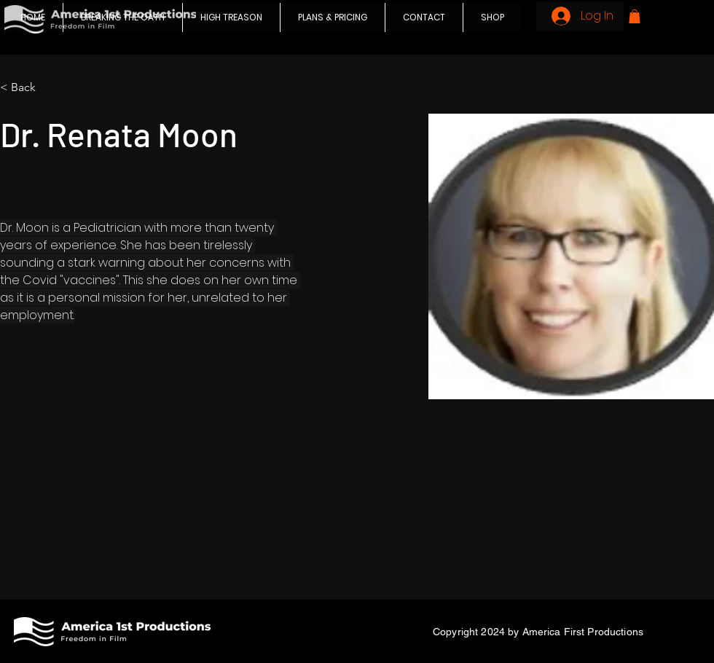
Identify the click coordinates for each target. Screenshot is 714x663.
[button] (634, 16)
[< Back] (29, 87)
